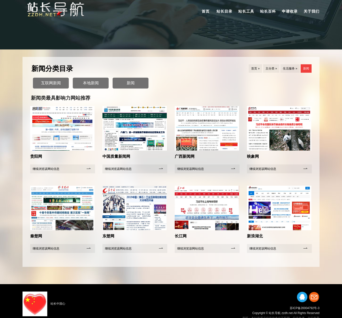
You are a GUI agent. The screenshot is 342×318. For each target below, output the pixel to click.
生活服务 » (290, 68)
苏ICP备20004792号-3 (304, 308)
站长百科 (268, 11)
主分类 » (271, 68)
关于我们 (311, 11)
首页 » (255, 68)
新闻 (306, 68)
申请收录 (290, 11)
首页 (206, 11)
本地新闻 (91, 83)
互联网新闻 (51, 83)
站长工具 (246, 11)
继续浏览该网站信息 (46, 169)
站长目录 (224, 11)
